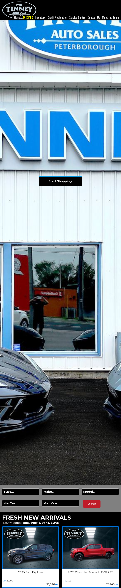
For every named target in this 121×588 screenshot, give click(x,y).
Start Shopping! (61, 181)
